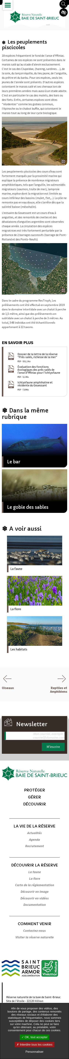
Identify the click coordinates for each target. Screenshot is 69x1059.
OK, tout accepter (35, 1037)
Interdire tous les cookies (34, 1044)
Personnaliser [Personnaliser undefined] (35, 1051)
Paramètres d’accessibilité (63, 12)
